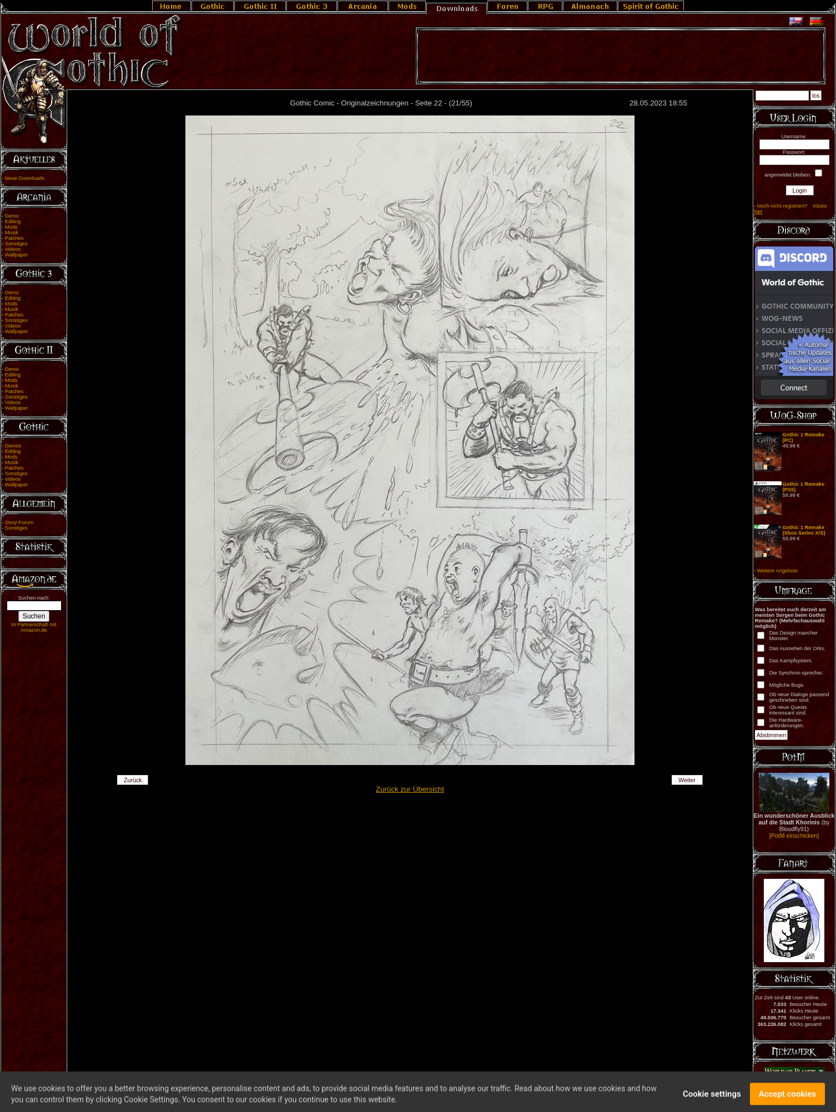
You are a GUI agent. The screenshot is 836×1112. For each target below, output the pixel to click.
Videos (13, 249)
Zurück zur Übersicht (410, 789)
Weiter (687, 780)
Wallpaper (16, 255)
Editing (13, 221)
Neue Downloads (24, 178)
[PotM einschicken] (794, 835)
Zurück (133, 780)
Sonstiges (16, 243)
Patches (14, 238)
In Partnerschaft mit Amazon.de (34, 627)
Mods (11, 227)
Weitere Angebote (777, 570)
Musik (11, 232)
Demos (13, 446)
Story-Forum (19, 522)
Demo (12, 216)
